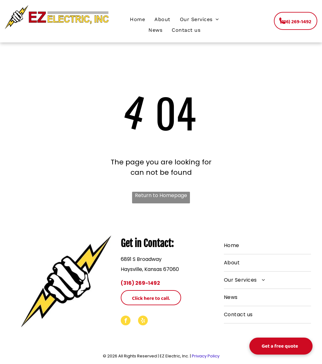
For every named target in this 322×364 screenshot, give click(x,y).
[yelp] (143, 321)
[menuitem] (137, 19)
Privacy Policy (205, 356)
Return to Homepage (161, 195)
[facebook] (125, 321)
